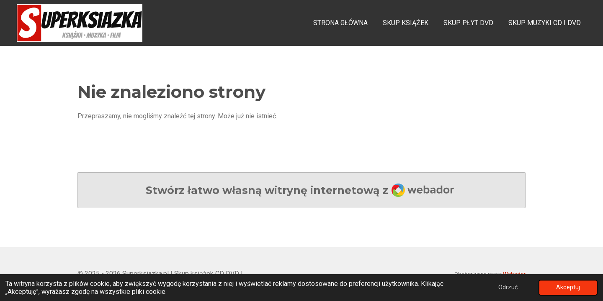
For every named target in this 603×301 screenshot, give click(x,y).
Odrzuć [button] (508, 287)
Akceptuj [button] (568, 287)
